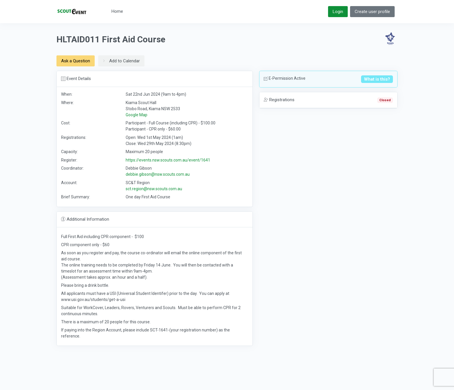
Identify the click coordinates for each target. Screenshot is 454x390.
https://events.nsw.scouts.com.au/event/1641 (168, 160)
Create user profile (372, 11)
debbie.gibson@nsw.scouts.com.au (158, 174)
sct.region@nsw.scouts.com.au (154, 188)
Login (338, 11)
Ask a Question (75, 61)
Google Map (136, 115)
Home (117, 11)
